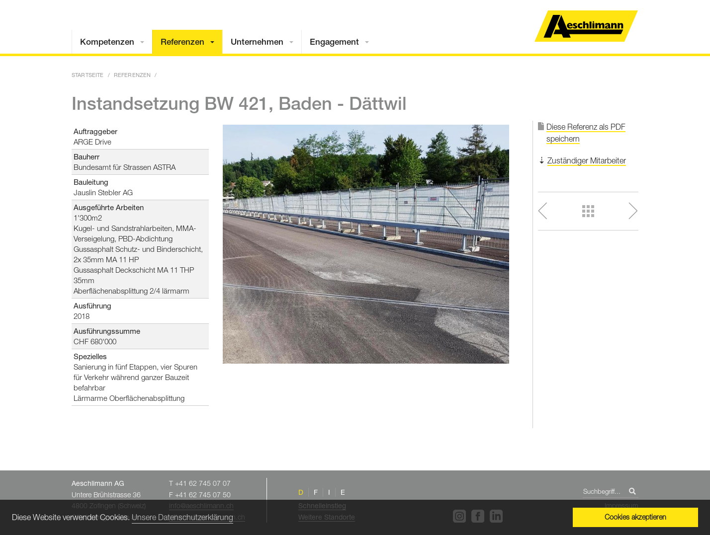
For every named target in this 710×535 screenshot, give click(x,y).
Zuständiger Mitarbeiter (586, 160)
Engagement (334, 42)
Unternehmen (257, 42)
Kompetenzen (107, 42)
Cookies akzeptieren (635, 517)
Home (586, 26)
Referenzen (182, 42)
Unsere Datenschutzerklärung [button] (182, 517)
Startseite (88, 75)
